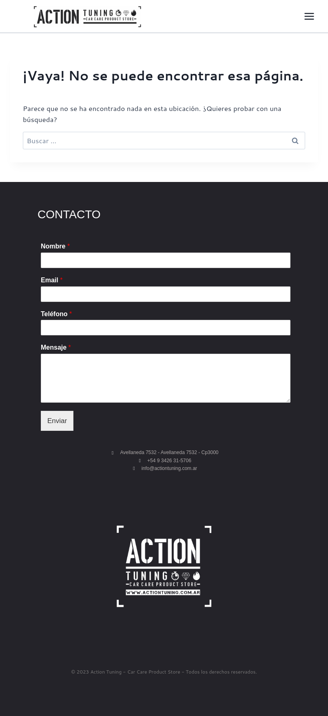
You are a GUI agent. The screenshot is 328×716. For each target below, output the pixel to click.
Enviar (57, 421)
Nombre (55, 246)
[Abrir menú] (309, 16)
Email (51, 280)
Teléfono (56, 313)
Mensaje (56, 347)
